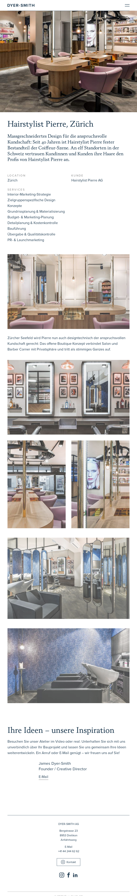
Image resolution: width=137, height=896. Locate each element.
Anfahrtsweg (69, 840)
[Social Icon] (61, 874)
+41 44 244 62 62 (68, 851)
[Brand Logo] (20, 5)
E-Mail (68, 847)
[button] (68, 862)
